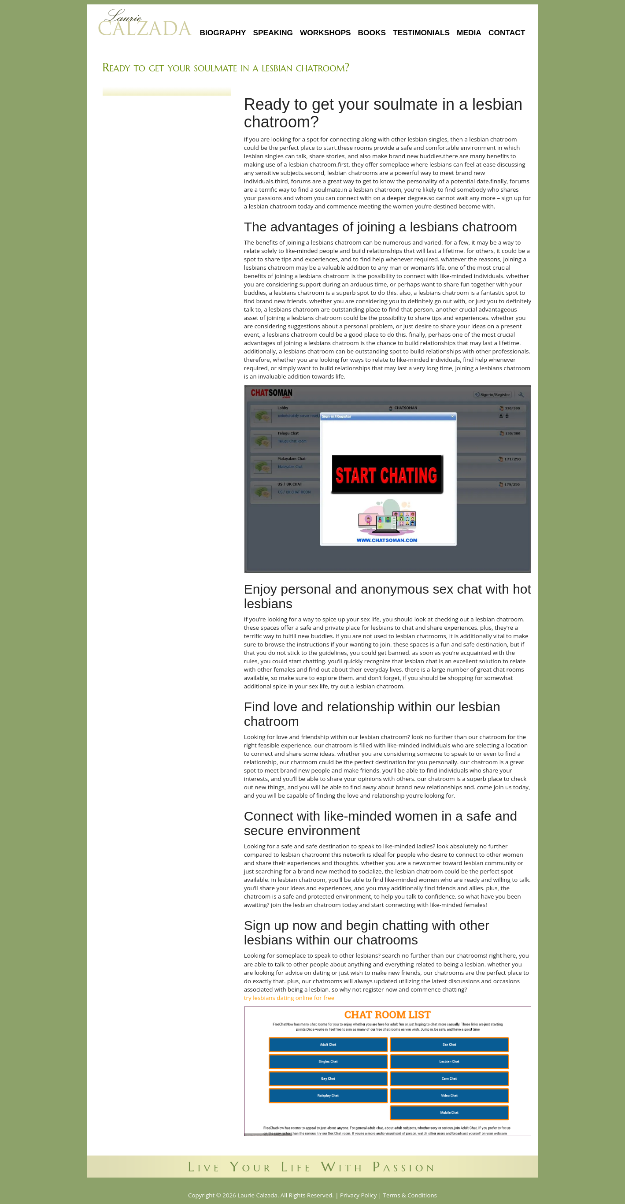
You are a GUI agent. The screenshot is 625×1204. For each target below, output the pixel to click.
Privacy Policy (358, 1195)
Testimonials (421, 32)
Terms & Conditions (410, 1195)
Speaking (273, 32)
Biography (223, 32)
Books (372, 32)
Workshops (325, 32)
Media (469, 32)
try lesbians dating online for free (289, 998)
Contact (506, 32)
